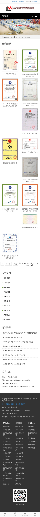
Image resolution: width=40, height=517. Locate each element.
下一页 (8, 264)
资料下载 (31, 426)
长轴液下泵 (7, 426)
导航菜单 (5, 16)
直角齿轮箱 (7, 444)
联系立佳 (25, 514)
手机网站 (14, 1)
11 (30, 33)
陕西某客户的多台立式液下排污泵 (14, 355)
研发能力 (7, 292)
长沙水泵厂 (21, 404)
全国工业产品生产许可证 (30, 152)
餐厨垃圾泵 (31, 444)
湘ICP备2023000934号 (9, 404)
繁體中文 (34, 1)
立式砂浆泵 (7, 459)
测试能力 (7, 306)
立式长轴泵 (7, 430)
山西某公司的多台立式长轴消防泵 (14, 364)
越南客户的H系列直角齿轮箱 (12, 346)
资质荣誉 (27, 37)
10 (28, 33)
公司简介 (7, 283)
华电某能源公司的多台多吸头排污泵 (15, 359)
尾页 (15, 264)
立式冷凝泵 (7, 456)
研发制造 (7, 310)
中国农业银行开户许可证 (30, 227)
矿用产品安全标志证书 (30, 133)
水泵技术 (31, 423)
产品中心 (6, 423)
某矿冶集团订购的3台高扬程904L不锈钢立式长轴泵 (20, 333)
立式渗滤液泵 (32, 441)
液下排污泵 (31, 438)
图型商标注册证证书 (10, 163)
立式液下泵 (7, 441)
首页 (12, 37)
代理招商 (7, 319)
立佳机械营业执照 (10, 74)
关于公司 (20, 37)
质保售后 (7, 315)
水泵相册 (18, 423)
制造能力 (7, 296)
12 (32, 33)
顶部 (35, 514)
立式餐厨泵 (7, 438)
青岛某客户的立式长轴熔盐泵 (13, 337)
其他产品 (6, 484)
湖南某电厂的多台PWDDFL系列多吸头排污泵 (18, 342)
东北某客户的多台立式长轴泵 (13, 351)
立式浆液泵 (7, 453)
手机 (15, 514)
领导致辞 (7, 278)
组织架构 (7, 287)
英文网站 (21, 1)
